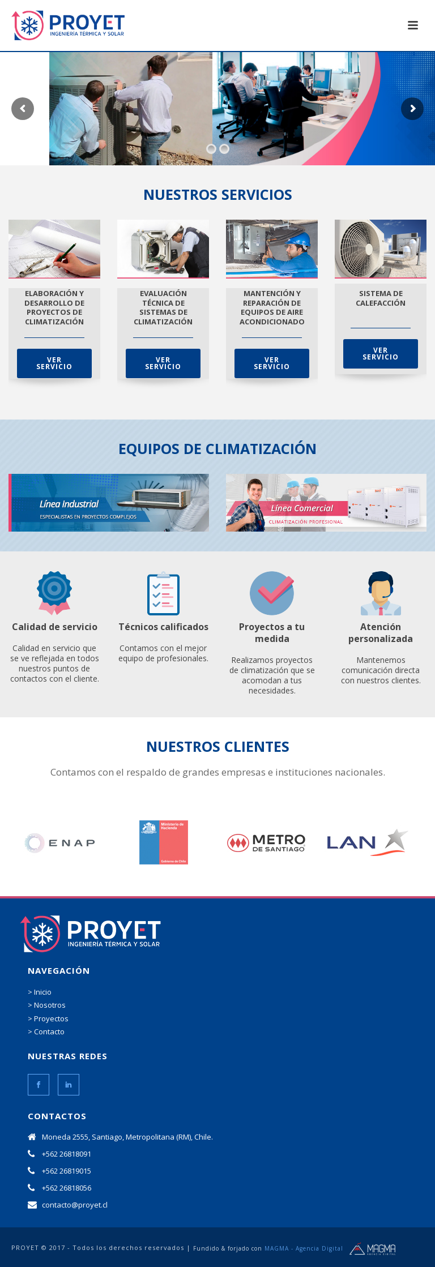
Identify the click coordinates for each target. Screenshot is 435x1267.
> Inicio (40, 992)
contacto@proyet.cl (75, 1205)
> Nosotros (47, 1005)
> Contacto (46, 1031)
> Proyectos (48, 1018)
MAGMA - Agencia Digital (304, 1248)
